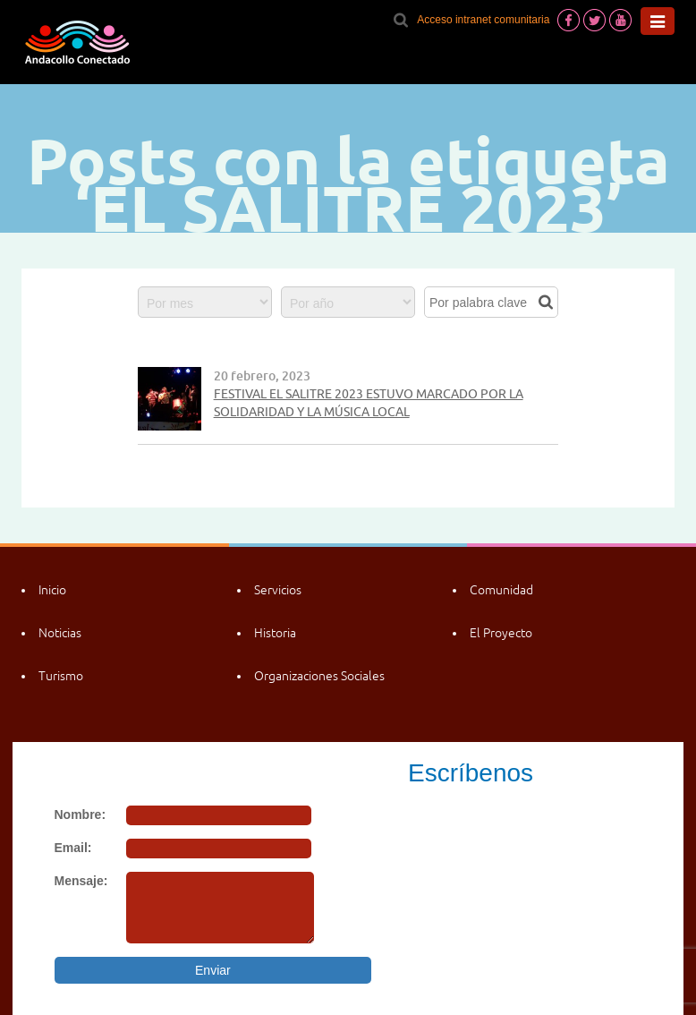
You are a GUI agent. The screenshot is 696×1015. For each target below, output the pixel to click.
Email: (73, 847)
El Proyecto (501, 633)
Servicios (277, 590)
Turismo (60, 676)
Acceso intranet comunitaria (483, 19)
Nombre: (80, 814)
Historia (275, 633)
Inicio (52, 590)
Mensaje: (81, 881)
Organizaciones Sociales (319, 676)
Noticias (59, 633)
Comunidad (501, 590)
